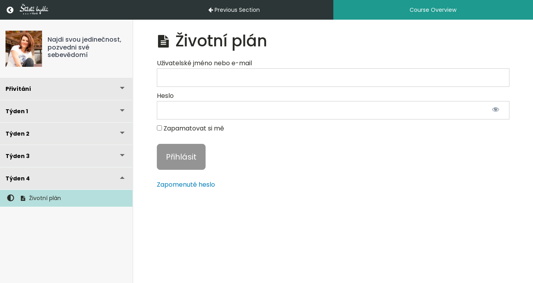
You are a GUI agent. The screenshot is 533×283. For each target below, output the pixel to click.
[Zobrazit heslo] (495, 110)
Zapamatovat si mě (190, 128)
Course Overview (433, 10)
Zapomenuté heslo (186, 184)
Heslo (165, 95)
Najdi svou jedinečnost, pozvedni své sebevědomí (84, 47)
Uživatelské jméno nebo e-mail (204, 63)
